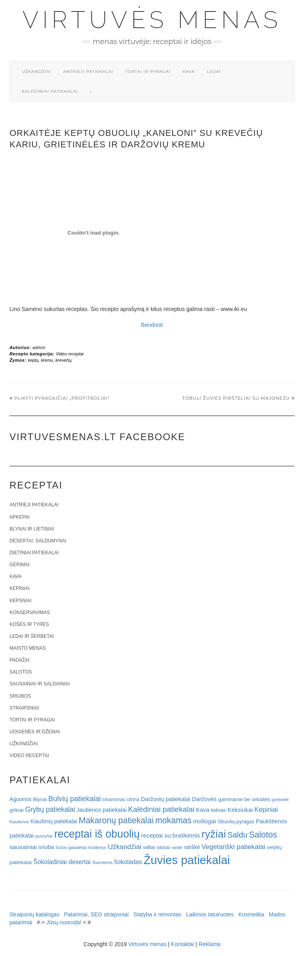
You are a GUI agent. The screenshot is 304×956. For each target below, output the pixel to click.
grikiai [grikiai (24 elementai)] (17, 810)
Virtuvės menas (152, 20)
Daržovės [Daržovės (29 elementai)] (204, 799)
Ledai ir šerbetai (32, 636)
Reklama (209, 944)
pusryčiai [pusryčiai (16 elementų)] (44, 836)
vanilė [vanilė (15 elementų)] (176, 847)
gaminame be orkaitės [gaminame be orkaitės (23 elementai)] (244, 799)
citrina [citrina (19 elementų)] (133, 799)
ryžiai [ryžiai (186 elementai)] (213, 834)
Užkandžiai (36, 71)
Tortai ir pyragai (148, 71)
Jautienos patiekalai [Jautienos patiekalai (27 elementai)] (102, 810)
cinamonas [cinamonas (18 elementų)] (114, 799)
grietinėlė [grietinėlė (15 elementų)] (280, 799)
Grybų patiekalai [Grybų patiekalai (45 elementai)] (50, 809)
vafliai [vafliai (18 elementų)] (149, 847)
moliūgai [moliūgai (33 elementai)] (204, 821)
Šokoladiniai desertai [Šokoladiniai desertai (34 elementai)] (62, 862)
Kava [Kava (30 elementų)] (202, 809)
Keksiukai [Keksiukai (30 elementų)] (240, 809)
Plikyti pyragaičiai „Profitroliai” (62, 398)
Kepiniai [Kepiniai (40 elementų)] (266, 809)
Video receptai (70, 353)
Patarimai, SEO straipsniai (96, 914)
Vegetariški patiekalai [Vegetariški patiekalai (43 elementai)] (233, 847)
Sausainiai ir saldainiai (40, 684)
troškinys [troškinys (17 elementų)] (97, 847)
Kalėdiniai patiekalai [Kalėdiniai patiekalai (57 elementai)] (161, 809)
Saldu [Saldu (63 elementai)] (237, 834)
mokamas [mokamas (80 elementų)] (173, 820)
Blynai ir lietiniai (32, 529)
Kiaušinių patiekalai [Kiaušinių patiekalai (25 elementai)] (53, 821)
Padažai (19, 660)
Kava (188, 71)
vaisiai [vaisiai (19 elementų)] (163, 847)
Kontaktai (182, 944)
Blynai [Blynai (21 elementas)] (40, 799)
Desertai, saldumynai (38, 541)
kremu (47, 360)
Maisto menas (28, 648)
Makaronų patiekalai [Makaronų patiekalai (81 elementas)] (116, 820)
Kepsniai (20, 600)
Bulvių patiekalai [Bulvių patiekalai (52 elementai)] (74, 798)
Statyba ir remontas (157, 914)
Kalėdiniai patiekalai (50, 91)
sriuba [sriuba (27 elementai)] (46, 847)
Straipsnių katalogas (34, 914)
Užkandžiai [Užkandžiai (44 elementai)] (124, 847)
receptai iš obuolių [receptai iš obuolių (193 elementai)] (97, 834)
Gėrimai (20, 564)
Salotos (21, 672)
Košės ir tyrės (29, 624)
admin (39, 347)
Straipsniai (24, 708)
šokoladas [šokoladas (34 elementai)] (128, 862)
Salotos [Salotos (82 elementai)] (263, 835)
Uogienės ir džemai (35, 732)
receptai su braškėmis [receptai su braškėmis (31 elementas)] (170, 835)
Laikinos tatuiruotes (210, 914)
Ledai (214, 71)
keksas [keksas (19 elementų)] (218, 810)
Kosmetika (251, 914)
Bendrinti (152, 325)
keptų (33, 360)
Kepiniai (20, 588)
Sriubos (20, 696)
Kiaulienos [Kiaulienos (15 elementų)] (19, 821)
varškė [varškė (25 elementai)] (192, 847)
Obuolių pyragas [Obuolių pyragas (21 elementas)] (236, 821)
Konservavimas (30, 612)
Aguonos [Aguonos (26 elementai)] (21, 799)
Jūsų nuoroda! (64, 922)
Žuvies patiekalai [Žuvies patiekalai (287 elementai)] (187, 859)
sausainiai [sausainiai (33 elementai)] (23, 846)
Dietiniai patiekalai (34, 552)
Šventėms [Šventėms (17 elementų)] (102, 862)
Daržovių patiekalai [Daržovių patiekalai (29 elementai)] (165, 799)
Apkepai (19, 517)
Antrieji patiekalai (88, 71)
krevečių (63, 360)
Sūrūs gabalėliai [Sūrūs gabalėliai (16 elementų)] (71, 847)
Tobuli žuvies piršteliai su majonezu (236, 398)
